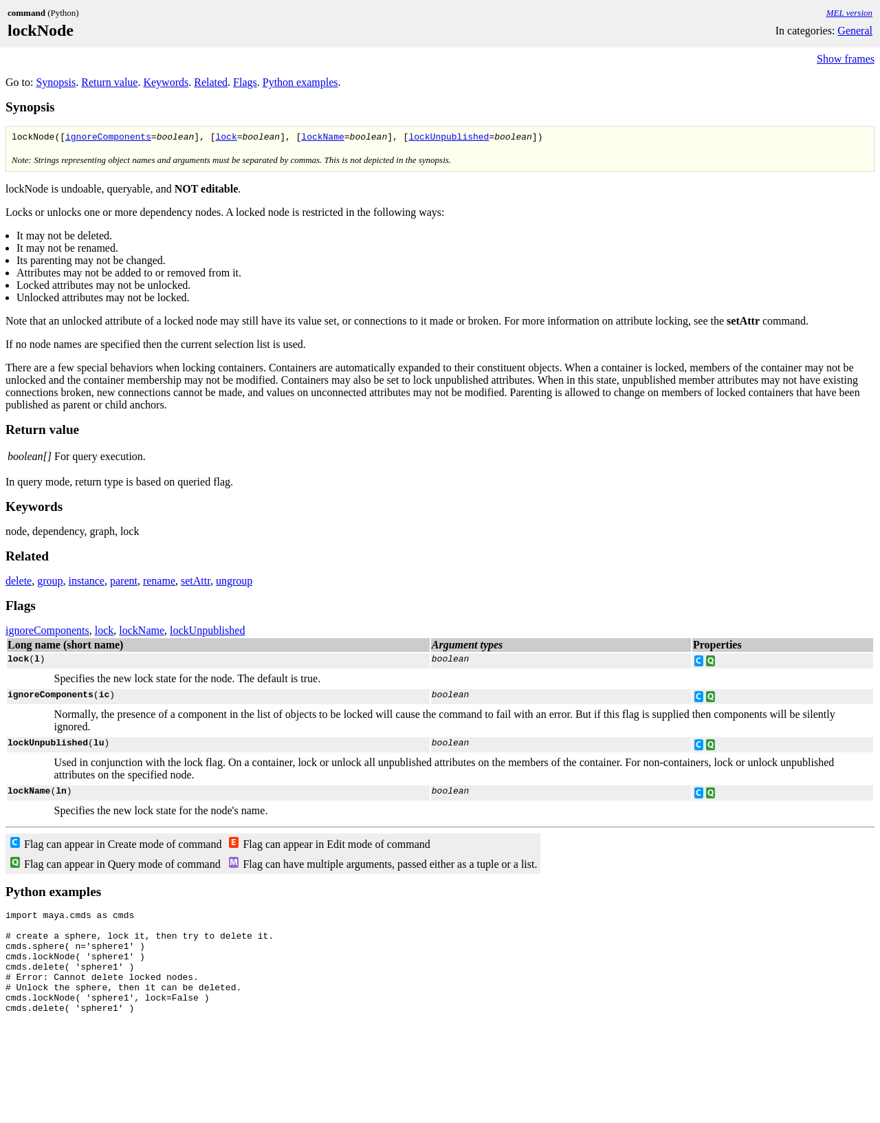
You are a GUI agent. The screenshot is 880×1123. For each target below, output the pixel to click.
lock (225, 138)
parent (124, 583)
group (50, 583)
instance (86, 583)
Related (211, 82)
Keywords (165, 82)
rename (159, 583)
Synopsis (56, 82)
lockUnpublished (448, 138)
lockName (322, 138)
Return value (109, 82)
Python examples (300, 82)
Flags (245, 82)
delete (19, 583)
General (854, 30)
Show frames (845, 59)
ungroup (234, 583)
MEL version (849, 13)
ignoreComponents (108, 138)
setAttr (195, 583)
